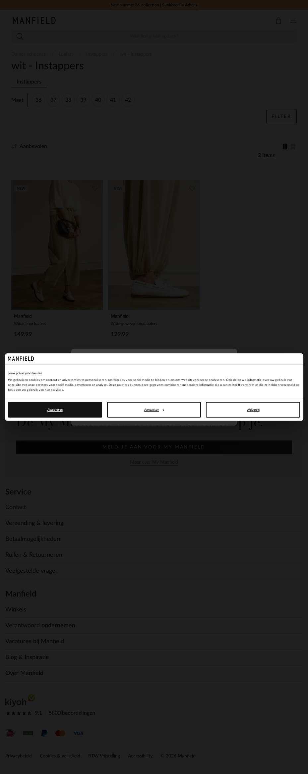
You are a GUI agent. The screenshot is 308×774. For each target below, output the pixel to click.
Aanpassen (154, 409)
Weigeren (253, 409)
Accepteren (55, 409)
